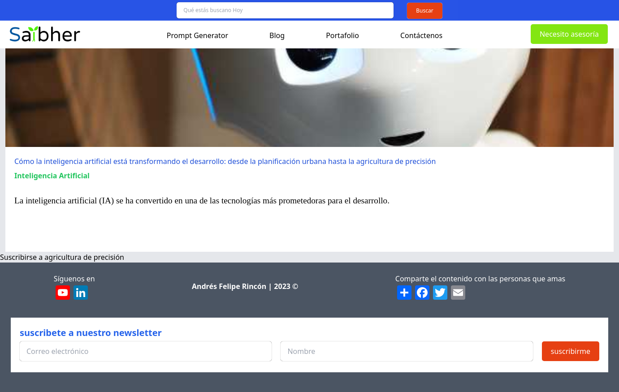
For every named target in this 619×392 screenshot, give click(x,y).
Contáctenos (421, 35)
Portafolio (342, 35)
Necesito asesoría (569, 34)
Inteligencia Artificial (52, 176)
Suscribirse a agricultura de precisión (62, 257)
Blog (277, 35)
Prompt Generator (197, 35)
